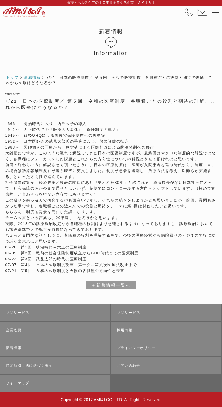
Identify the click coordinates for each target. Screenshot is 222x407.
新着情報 (13, 348)
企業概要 (13, 330)
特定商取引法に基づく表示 (29, 365)
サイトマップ (17, 383)
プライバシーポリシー (136, 348)
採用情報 (124, 330)
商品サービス (17, 313)
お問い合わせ (128, 365)
